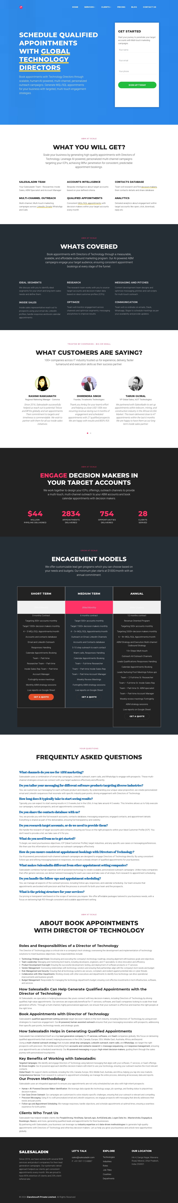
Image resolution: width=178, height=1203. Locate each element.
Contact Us (149, 7)
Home (75, 7)
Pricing (121, 7)
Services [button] (89, 7)
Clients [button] (105, 7)
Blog (134, 7)
